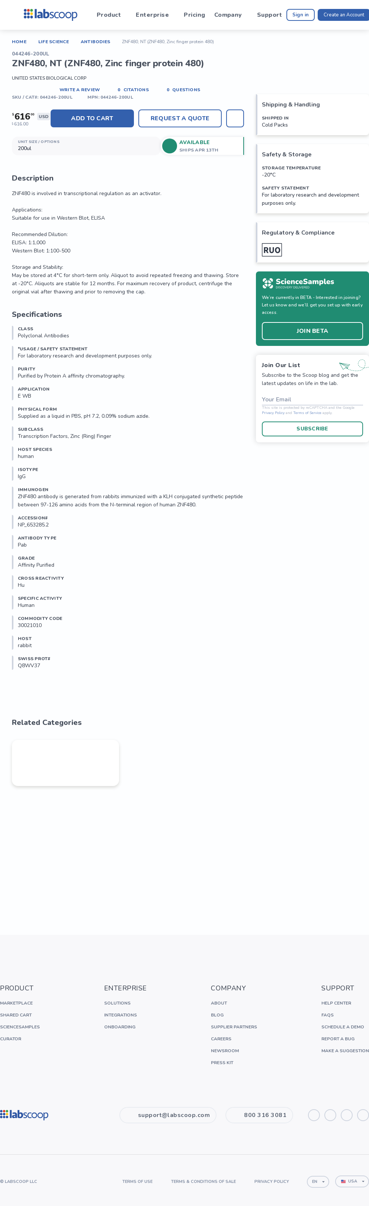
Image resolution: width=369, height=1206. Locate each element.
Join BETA (312, 331)
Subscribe (312, 429)
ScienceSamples (20, 1027)
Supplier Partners (234, 1027)
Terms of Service (307, 413)
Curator (10, 1039)
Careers (221, 1039)
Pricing (194, 15)
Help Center (336, 1003)
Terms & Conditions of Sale (203, 1181)
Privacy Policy (273, 413)
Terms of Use (137, 1181)
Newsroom (225, 1051)
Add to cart (92, 118)
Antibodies (95, 42)
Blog (217, 1015)
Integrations (120, 1015)
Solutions (117, 1003)
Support (269, 15)
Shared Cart (16, 1015)
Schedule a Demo (342, 1027)
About (219, 1003)
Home (19, 42)
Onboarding (119, 1027)
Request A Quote (180, 118)
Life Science (53, 42)
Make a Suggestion (345, 1051)
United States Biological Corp (49, 78)
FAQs (327, 1015)
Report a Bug (337, 1039)
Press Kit (222, 1063)
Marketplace (16, 1003)
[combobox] (318, 1182)
